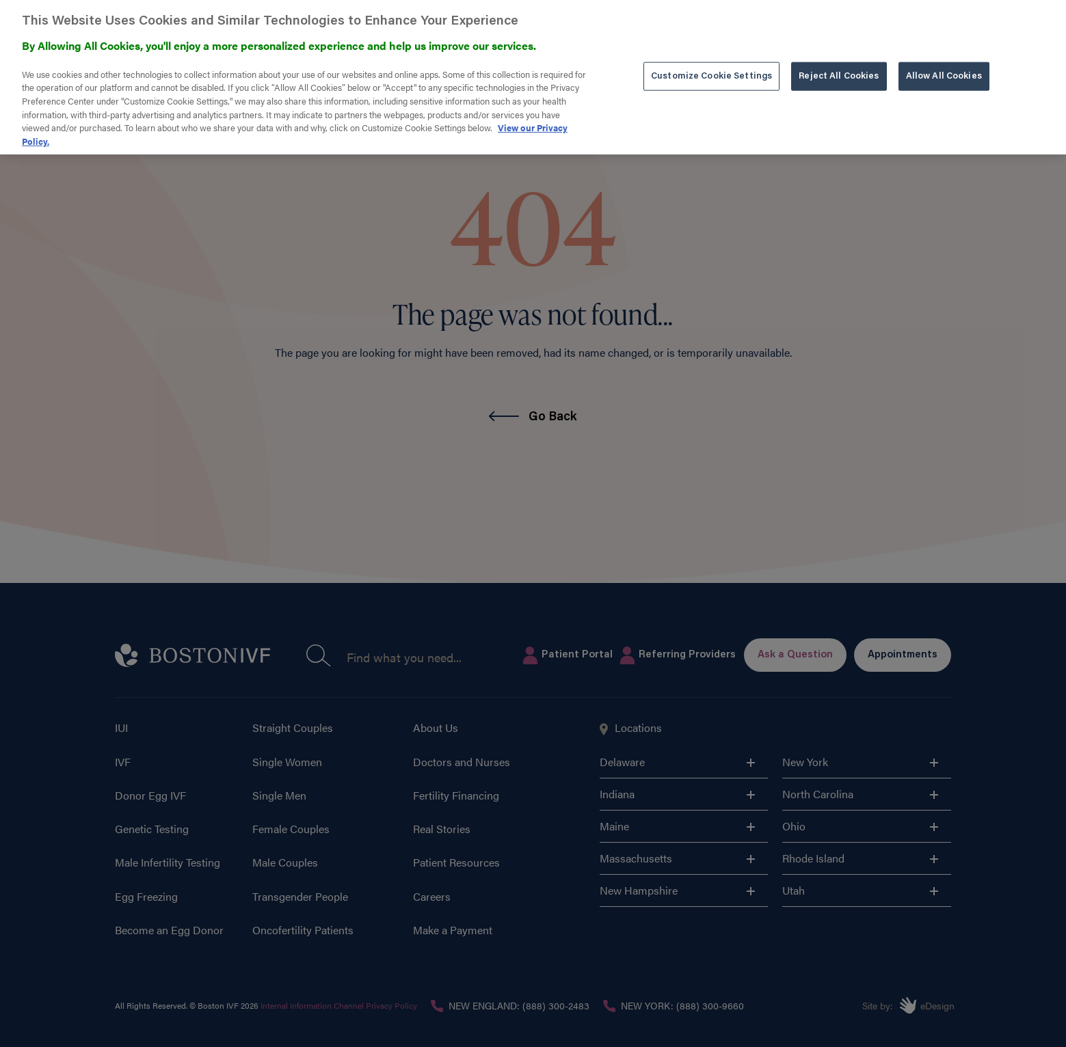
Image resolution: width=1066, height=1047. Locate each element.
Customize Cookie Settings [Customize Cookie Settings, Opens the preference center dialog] (711, 65)
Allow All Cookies (944, 65)
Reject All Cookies (839, 65)
